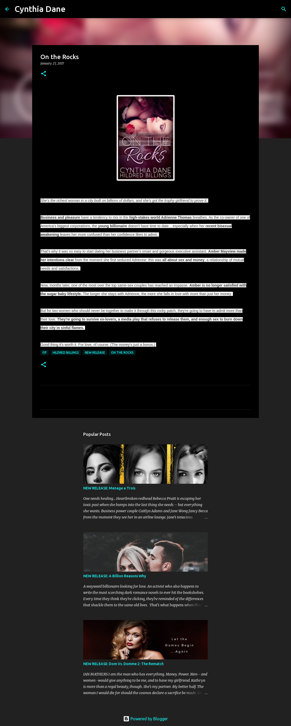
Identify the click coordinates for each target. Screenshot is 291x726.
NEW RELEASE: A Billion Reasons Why (114, 576)
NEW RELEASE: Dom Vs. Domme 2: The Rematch (123, 664)
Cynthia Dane (40, 8)
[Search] (73, 9)
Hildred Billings (66, 352)
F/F (45, 352)
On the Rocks (122, 352)
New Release (95, 352)
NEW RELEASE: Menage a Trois (109, 488)
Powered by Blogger (145, 718)
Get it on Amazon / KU (145, 191)
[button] (43, 73)
